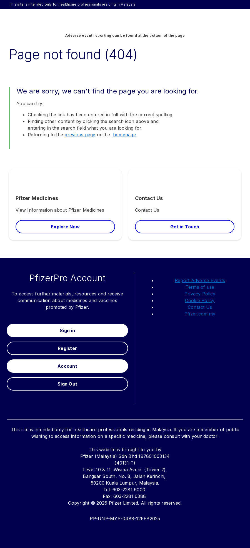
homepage (124, 134)
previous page (79, 134)
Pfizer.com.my (199, 314)
